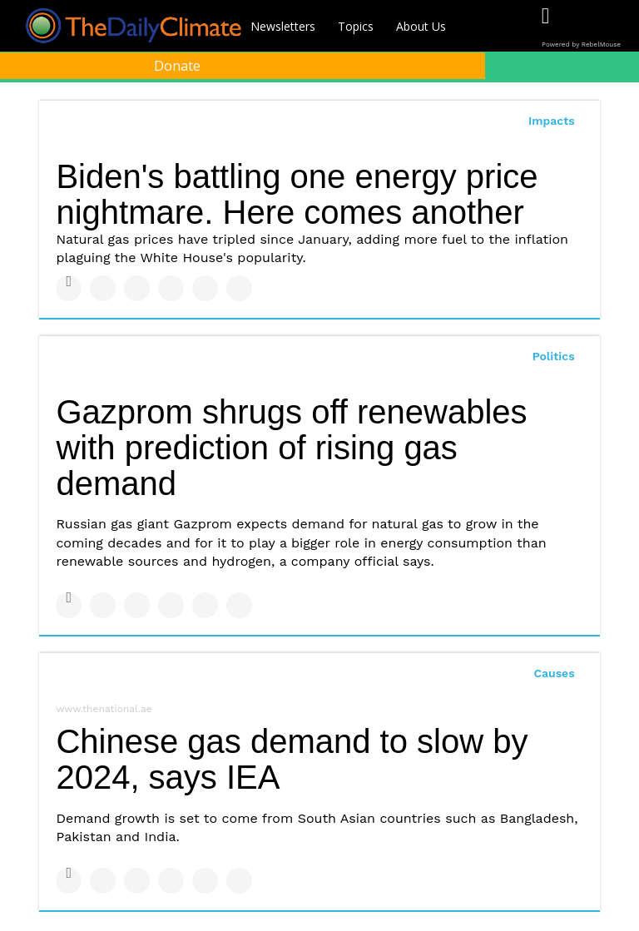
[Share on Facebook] (69, 288)
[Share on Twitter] (103, 288)
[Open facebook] (545, 27)
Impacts (551, 120)
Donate (177, 66)
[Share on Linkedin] (137, 288)
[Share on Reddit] (239, 288)
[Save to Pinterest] (205, 288)
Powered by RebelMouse (581, 44)
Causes (553, 673)
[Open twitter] (579, 27)
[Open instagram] (613, 27)
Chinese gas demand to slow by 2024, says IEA (292, 759)
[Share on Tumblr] (171, 288)
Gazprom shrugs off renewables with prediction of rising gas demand (291, 448)
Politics (553, 356)
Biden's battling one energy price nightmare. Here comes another (296, 194)
